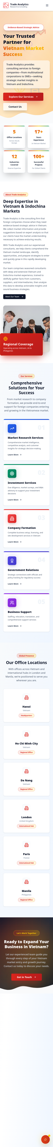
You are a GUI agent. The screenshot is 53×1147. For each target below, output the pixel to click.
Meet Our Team (14, 296)
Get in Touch (26, 977)
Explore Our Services (23, 96)
